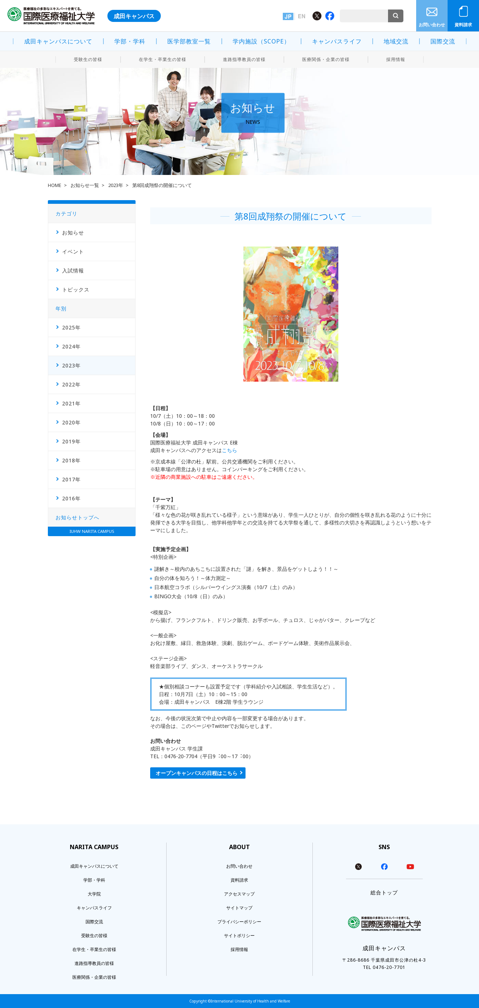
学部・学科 (129, 41)
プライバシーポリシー (239, 922)
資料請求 (463, 25)
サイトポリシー (239, 935)
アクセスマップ (239, 894)
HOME (54, 185)
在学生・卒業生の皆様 (162, 59)
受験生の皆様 (88, 59)
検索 (395, 15)
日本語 (288, 16)
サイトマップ (239, 908)
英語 (301, 16)
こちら (229, 450)
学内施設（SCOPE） (261, 41)
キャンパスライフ (337, 41)
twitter (358, 866)
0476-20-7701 (389, 967)
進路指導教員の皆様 (244, 59)
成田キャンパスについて (58, 41)
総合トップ (384, 892)
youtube (410, 866)
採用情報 (395, 59)
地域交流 (396, 41)
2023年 (115, 185)
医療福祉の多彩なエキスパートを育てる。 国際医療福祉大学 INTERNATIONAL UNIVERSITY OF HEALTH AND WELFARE (51, 15)
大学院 (94, 894)
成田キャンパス (134, 16)
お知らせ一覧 (85, 185)
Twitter (317, 15)
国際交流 (442, 41)
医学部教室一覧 (189, 41)
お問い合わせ (432, 25)
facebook (384, 866)
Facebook (329, 15)
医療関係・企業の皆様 (326, 59)
